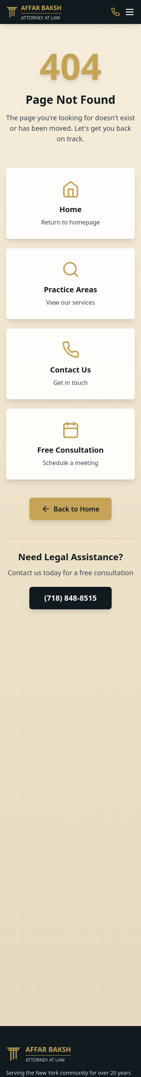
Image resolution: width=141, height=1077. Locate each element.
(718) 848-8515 (70, 598)
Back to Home (70, 508)
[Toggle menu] (129, 12)
